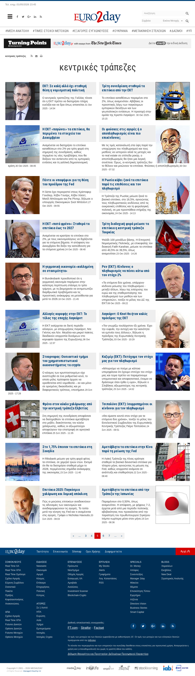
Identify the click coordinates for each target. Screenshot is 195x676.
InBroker (92, 640)
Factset (99, 627)
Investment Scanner (78, 591)
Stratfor (86, 627)
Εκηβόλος (166, 570)
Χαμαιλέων (167, 566)
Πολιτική (41, 591)
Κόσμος (40, 578)
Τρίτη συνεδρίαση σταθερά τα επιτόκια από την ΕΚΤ (123, 88)
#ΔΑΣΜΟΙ (175, 31)
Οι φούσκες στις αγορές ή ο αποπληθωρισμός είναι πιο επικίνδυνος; (122, 133)
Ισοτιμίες (41, 632)
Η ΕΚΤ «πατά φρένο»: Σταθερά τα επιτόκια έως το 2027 (66, 226)
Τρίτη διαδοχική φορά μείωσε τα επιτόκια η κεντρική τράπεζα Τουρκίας (125, 228)
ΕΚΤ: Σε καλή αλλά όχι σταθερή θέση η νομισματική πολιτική (64, 88)
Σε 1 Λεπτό (42, 607)
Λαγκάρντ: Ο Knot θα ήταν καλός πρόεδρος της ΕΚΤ (125, 316)
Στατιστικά (10, 587)
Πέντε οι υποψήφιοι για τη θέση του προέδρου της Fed (65, 182)
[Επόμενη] (122, 536)
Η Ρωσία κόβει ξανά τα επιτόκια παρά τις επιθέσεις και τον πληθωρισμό (125, 184)
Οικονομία (42, 570)
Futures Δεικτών (13, 624)
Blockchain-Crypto (77, 595)
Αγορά (40, 574)
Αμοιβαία (72, 582)
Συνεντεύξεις (136, 574)
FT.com (73, 627)
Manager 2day (137, 578)
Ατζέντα (134, 599)
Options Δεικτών (13, 628)
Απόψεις (134, 570)
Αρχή (183, 551)
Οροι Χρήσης (93, 551)
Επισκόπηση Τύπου (140, 591)
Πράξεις (9, 595)
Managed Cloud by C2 (32, 671)
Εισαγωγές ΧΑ (75, 578)
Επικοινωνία (60, 551)
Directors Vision (138, 603)
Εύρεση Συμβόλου (14, 582)
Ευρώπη (41, 616)
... (79, 535)
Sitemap (76, 551)
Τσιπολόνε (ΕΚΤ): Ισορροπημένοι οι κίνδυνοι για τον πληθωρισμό (127, 406)
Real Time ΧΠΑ (13, 570)
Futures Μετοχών (14, 632)
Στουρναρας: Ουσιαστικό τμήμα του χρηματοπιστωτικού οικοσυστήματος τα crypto (65, 361)
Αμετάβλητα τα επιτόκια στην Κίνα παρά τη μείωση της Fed (127, 449)
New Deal (166, 574)
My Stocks (104, 566)
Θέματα (134, 587)
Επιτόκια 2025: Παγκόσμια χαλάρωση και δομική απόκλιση (64, 492)
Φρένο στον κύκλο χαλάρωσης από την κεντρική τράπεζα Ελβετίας (67, 406)
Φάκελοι (134, 582)
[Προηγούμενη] (73, 536)
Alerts (102, 570)
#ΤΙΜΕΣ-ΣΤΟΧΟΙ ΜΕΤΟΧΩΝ (51, 31)
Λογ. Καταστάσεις (108, 578)
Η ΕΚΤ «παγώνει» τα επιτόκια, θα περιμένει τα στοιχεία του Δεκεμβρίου (66, 133)
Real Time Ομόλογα (15, 574)
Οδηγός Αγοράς (76, 574)
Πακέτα (9, 591)
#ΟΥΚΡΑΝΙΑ (120, 31)
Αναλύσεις (73, 587)
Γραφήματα (104, 574)
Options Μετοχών (14, 637)
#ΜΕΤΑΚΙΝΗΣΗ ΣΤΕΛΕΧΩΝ (149, 31)
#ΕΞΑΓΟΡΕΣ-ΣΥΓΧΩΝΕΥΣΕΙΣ (90, 31)
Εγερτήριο (135, 595)
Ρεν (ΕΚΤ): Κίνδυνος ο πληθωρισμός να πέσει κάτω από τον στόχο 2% (125, 271)
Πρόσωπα (73, 566)
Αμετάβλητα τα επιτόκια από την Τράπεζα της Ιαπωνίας (125, 492)
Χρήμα (40, 624)
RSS (101, 582)
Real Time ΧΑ (12, 566)
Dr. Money (135, 566)
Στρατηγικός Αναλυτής (172, 578)
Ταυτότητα (43, 551)
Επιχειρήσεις (43, 587)
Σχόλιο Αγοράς (12, 578)
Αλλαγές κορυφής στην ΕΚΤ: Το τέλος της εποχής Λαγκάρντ (64, 316)
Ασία (39, 620)
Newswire (41, 566)
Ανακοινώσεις (12, 603)
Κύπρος (41, 595)
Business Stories (138, 608)
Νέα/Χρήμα (73, 570)
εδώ (161, 43)
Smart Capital (137, 612)
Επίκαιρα (41, 582)
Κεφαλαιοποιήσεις (14, 599)
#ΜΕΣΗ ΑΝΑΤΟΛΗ (17, 31)
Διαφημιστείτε (113, 551)
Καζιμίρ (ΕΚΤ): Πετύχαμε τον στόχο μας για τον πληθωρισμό (127, 359)
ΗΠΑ (39, 612)
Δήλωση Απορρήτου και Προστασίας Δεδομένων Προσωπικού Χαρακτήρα (108, 653)
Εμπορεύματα (44, 628)
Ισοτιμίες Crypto (45, 637)
